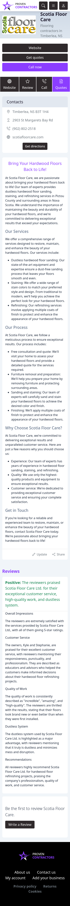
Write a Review (19, 824)
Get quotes (35, 57)
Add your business (48, 877)
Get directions (35, 146)
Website (35, 48)
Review (27, 84)
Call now (35, 67)
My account (15, 877)
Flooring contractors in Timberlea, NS (51, 30)
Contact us (46, 872)
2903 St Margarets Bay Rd (33, 120)
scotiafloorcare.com (28, 137)
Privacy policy (24, 886)
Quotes (61, 84)
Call (44, 84)
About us (22, 872)
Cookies (34, 891)
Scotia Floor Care (53, 17)
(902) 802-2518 (24, 128)
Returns (50, 886)
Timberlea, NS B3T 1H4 (31, 111)
